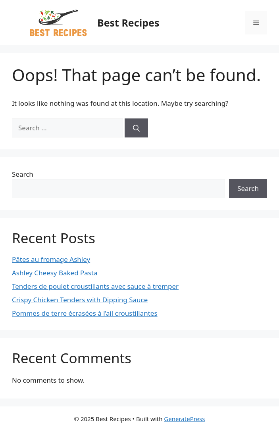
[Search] (136, 127)
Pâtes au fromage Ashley (51, 259)
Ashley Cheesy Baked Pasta (55, 272)
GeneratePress (184, 419)
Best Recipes (128, 22)
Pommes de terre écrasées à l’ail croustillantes (85, 313)
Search (22, 174)
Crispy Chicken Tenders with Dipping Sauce (80, 299)
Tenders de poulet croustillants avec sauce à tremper (95, 286)
